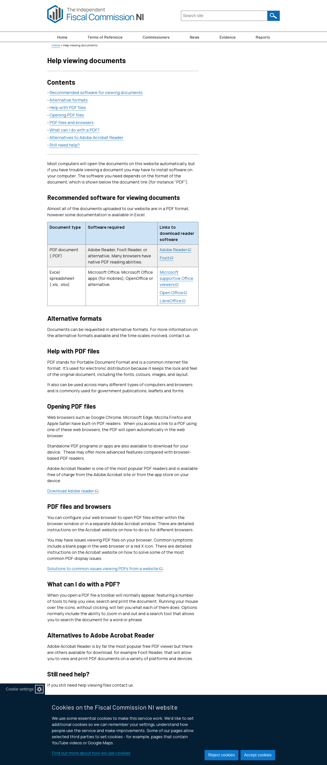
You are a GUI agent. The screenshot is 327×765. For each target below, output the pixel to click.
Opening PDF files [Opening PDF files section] (67, 115)
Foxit (167, 258)
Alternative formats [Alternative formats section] (69, 100)
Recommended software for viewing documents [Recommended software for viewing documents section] (96, 92)
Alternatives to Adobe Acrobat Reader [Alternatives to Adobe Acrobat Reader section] (86, 137)
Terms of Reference (105, 37)
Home (62, 37)
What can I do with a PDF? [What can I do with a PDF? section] (74, 130)
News (194, 37)
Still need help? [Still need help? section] (65, 145)
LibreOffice (173, 301)
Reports (263, 37)
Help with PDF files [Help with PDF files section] (68, 107)
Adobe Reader (175, 250)
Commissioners (156, 37)
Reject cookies (221, 755)
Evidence (228, 37)
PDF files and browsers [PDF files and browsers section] (72, 122)
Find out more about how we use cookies (91, 753)
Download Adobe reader (72, 491)
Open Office (173, 293)
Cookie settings (20, 689)
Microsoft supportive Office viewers (176, 278)
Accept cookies (258, 755)
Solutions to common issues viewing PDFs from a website (105, 568)
